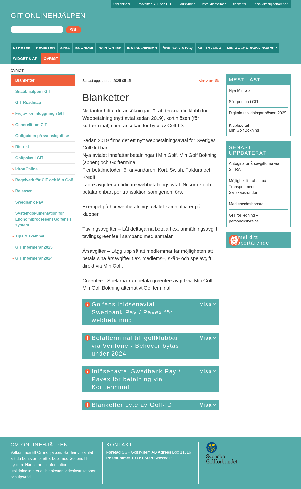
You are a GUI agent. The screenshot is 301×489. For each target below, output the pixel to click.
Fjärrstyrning (186, 4)
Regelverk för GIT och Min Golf (44, 180)
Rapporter (109, 48)
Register (45, 48)
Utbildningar (121, 4)
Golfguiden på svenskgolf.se (42, 136)
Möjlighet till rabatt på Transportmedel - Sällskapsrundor (247, 187)
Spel (65, 48)
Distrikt (22, 147)
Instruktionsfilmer (213, 4)
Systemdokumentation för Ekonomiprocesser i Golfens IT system (44, 219)
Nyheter (22, 48)
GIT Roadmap (28, 102)
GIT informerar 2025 (34, 247)
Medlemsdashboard (246, 204)
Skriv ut (206, 80)
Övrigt (51, 58)
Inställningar (142, 48)
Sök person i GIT (243, 102)
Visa (206, 304)
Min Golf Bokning (258, 127)
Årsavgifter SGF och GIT (153, 4)
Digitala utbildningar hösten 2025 (257, 113)
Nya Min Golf (240, 90)
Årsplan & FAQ (177, 48)
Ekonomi (84, 48)
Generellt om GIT (31, 125)
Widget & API (26, 58)
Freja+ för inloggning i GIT (40, 113)
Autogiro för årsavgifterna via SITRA (254, 166)
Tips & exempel (29, 236)
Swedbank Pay (29, 202)
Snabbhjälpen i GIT (33, 91)
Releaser (23, 191)
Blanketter (239, 4)
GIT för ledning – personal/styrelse (244, 218)
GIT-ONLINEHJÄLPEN (48, 15)
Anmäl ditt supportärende (270, 4)
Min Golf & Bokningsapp (252, 48)
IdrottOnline (26, 169)
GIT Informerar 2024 (34, 258)
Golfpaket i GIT (29, 158)
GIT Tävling (209, 48)
